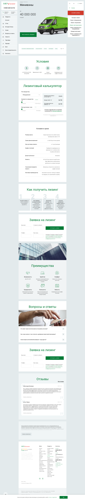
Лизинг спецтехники (76, 22)
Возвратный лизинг (76, 31)
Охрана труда (41, 471)
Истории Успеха (9, 26)
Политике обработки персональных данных (54, 237)
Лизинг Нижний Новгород (50, 470)
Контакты (7, 53)
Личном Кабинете (57, 111)
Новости (7, 36)
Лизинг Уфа (49, 476)
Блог (6, 46)
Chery (56, 48)
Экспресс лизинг (76, 17)
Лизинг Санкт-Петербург (50, 473)
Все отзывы (61, 381)
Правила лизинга (42, 465)
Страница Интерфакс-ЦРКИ (26, 483)
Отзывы (40, 467)
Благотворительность (10, 50)
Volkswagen (51, 48)
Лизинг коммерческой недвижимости (75, 34)
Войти (80, 3)
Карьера (7, 43)
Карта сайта (23, 481)
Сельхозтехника (39, 48)
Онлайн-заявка (75, 13)
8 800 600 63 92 (9, 8)
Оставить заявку (13, 13)
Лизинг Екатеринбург (49, 468)
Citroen (45, 48)
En (73, 3)
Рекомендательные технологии (42, 469)
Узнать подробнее (53, 497)
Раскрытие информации (41, 464)
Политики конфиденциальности (53, 238)
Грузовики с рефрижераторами (28, 48)
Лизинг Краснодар (50, 475)
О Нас (6, 23)
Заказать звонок (7, 13)
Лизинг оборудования (75, 20)
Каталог (7, 20)
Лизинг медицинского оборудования (75, 28)
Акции (6, 30)
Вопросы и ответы (9, 33)
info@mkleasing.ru (59, 454)
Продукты (7, 16)
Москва (73, 7)
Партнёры (7, 40)
